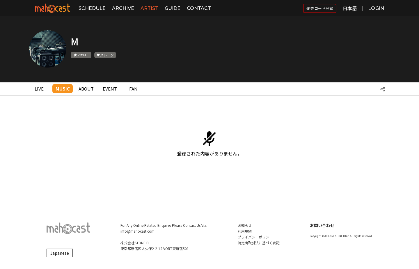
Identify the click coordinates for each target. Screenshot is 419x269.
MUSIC (63, 89)
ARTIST (149, 8)
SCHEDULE (92, 8)
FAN (133, 89)
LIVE (39, 89)
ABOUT (86, 89)
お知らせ (245, 225)
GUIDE (172, 8)
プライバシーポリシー (255, 236)
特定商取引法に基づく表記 (259, 242)
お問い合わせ (322, 225)
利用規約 (245, 231)
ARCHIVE (123, 8)
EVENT (110, 89)
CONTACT (199, 8)
